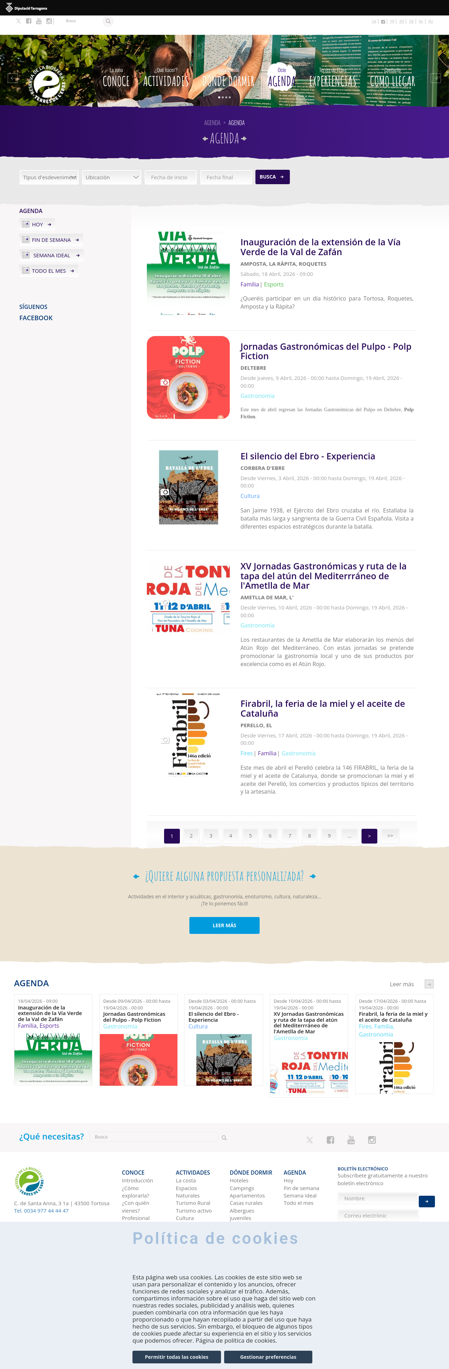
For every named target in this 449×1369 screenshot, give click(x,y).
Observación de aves (195, 1196)
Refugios (240, 1162)
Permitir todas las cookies (176, 1357)
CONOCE (116, 56)
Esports (49, 967)
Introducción (137, 1117)
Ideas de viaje (300, 1163)
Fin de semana (51, 220)
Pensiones (242, 1169)
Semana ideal (52, 235)
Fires (365, 968)
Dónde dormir (228, 56)
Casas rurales (246, 1139)
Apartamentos (247, 1132)
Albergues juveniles (242, 1151)
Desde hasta (136, 946)
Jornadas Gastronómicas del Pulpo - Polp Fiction (134, 958)
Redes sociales (301, 1208)
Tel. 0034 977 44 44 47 (41, 1152)
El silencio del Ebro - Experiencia (213, 958)
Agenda (281, 56)
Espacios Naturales (188, 1128)
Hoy (37, 205)
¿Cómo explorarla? (135, 1128)
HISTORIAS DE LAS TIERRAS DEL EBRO (304, 1194)
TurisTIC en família (135, 1166)
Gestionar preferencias (268, 1357)
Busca (268, 157)
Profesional (136, 1154)
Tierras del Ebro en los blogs (303, 1175)
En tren (131, 1216)
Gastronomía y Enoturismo (194, 1166)
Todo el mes (49, 251)
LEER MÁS (224, 867)
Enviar (427, 1157)
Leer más (328, 258)
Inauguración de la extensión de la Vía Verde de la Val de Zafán (50, 954)
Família (27, 967)
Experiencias (333, 56)
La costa (186, 1117)
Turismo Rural (193, 1139)
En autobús (136, 1201)
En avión (132, 1208)
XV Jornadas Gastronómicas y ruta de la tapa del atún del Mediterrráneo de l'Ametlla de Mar (309, 964)
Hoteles (239, 1117)
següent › (429, 925)
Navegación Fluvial (190, 1181)
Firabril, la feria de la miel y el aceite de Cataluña (393, 958)
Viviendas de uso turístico (250, 1181)
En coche (133, 1193)
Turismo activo (194, 1147)
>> (390, 777)
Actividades (166, 56)
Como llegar (392, 56)
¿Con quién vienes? (135, 1143)
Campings (242, 1124)
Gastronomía (120, 968)
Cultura (198, 968)
